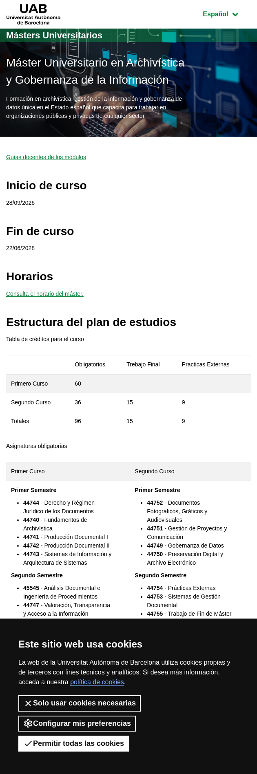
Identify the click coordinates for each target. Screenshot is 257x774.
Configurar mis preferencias (77, 723)
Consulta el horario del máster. (45, 294)
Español (226, 13)
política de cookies (97, 682)
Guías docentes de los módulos (46, 157)
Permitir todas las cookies (73, 743)
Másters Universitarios (54, 35)
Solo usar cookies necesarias (79, 703)
